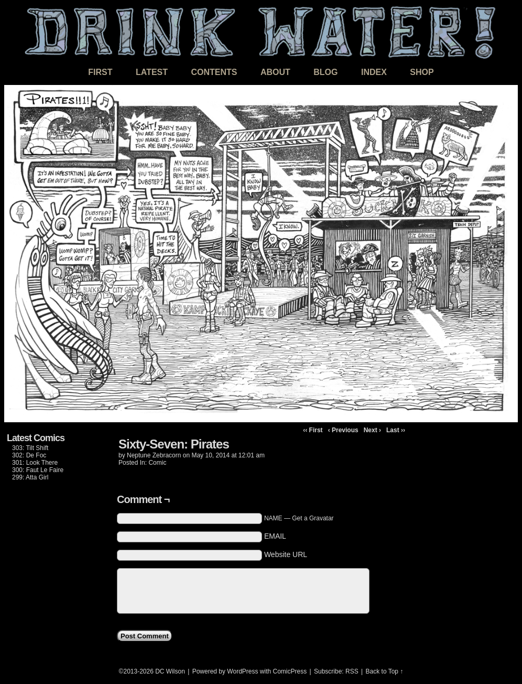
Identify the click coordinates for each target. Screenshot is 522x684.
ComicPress (290, 671)
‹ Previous (343, 430)
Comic (157, 462)
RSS (351, 671)
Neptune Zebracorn (154, 455)
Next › (372, 430)
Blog (325, 72)
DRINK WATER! (261, 31)
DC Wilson (170, 671)
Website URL (285, 554)
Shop (421, 72)
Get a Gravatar (312, 518)
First (100, 72)
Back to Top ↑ (385, 671)
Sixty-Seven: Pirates (173, 444)
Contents (214, 72)
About (275, 72)
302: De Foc (29, 455)
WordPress (242, 671)
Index (374, 72)
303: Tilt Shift (30, 448)
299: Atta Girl (30, 477)
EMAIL (275, 536)
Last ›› (395, 430)
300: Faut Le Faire (37, 470)
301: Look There (35, 462)
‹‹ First (312, 430)
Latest (152, 72)
